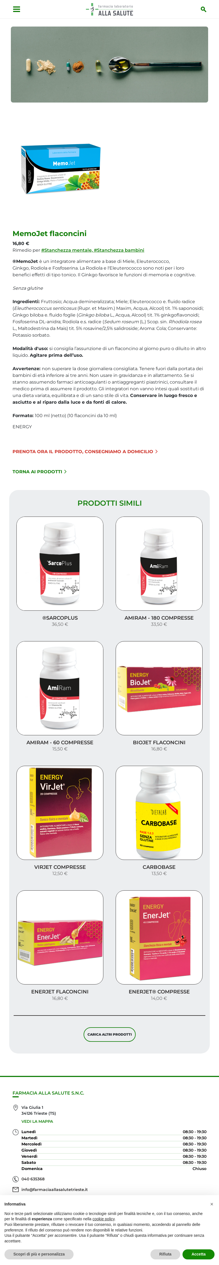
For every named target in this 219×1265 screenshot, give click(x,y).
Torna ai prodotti (40, 469)
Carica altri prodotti (109, 1015)
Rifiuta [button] (165, 1254)
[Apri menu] (15, 9)
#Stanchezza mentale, (67, 248)
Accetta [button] (198, 1254)
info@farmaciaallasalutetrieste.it (54, 1171)
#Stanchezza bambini (119, 248)
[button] (211, 1204)
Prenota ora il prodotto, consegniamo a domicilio (85, 449)
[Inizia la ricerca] (205, 9)
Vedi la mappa (37, 1103)
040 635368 (33, 1161)
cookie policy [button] (104, 1219)
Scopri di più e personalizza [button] (39, 1254)
